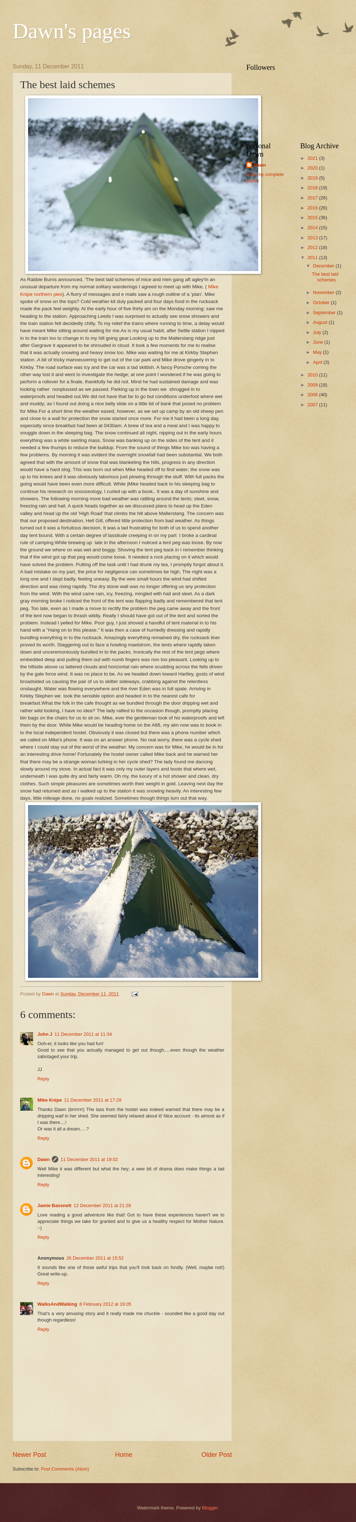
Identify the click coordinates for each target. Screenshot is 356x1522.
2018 (313, 187)
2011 (313, 257)
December (324, 265)
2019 (313, 178)
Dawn (43, 1159)
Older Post (216, 1454)
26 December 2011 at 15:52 (95, 1258)
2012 (313, 247)
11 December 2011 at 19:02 (89, 1159)
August (321, 322)
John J (45, 1034)
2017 (313, 197)
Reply (43, 1078)
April (318, 362)
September (325, 312)
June (318, 342)
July (317, 332)
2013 (313, 237)
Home (123, 1454)
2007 (313, 404)
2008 (313, 394)
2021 (313, 158)
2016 (313, 208)
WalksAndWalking (57, 1304)
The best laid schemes (325, 276)
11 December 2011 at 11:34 (83, 1034)
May (318, 352)
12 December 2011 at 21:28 (102, 1205)
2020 (313, 168)
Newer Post (29, 1454)
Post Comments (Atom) (65, 1469)
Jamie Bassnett (54, 1205)
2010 (313, 375)
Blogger (210, 1507)
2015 (313, 217)
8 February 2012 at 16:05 (105, 1304)
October (321, 302)
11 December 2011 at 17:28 (93, 1100)
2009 (313, 385)
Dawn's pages (72, 31)
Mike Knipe (49, 1100)
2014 (313, 227)
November (324, 292)
